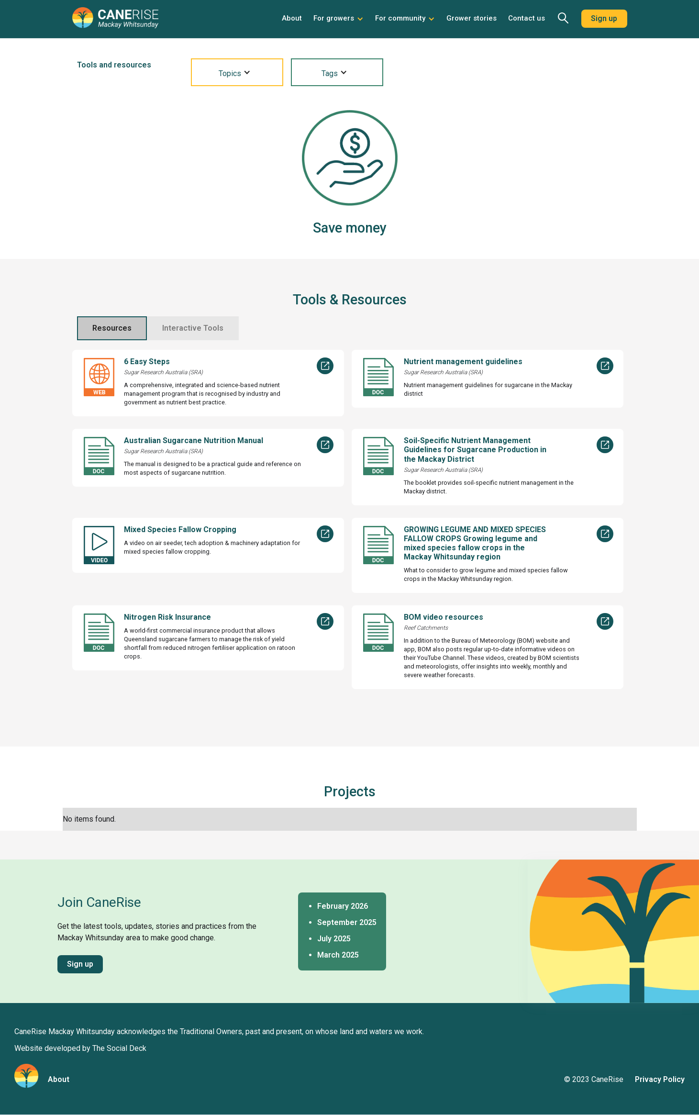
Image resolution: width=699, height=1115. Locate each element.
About (292, 18)
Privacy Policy (660, 1079)
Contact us (526, 18)
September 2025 (347, 922)
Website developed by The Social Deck (80, 1048)
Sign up (604, 18)
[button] (338, 19)
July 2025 (334, 938)
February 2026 (342, 906)
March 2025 (338, 954)
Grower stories (471, 18)
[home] (115, 21)
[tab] (112, 328)
